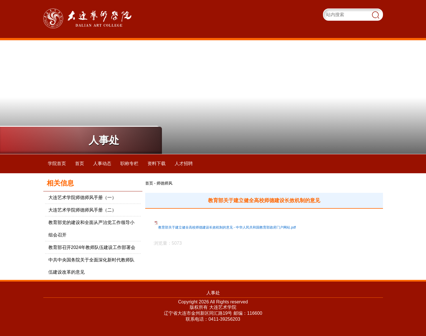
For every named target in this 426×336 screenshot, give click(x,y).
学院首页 (57, 163)
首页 (79, 163)
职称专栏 (129, 163)
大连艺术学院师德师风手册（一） (82, 197)
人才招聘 (184, 163)
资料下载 (156, 163)
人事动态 (102, 163)
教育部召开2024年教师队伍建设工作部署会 (92, 247)
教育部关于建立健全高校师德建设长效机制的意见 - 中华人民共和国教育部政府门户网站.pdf (227, 227)
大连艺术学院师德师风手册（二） (82, 210)
